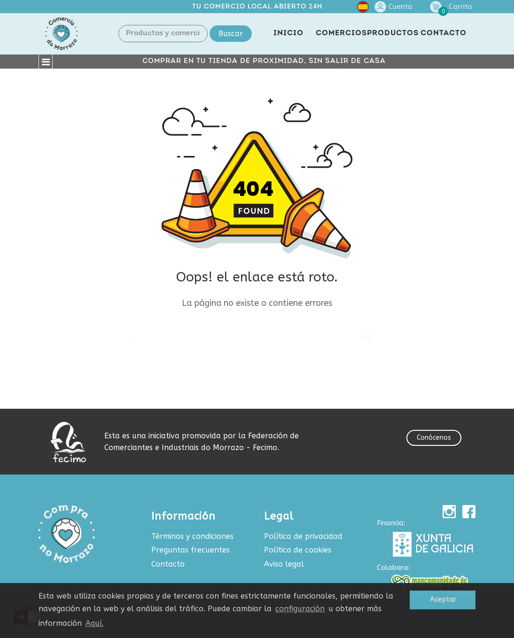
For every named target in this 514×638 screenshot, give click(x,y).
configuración (300, 608)
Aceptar (443, 600)
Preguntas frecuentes (190, 549)
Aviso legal (284, 564)
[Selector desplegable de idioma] (363, 8)
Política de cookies (297, 549)
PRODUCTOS (393, 33)
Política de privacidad (303, 536)
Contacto (168, 564)
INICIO (288, 33)
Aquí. (94, 623)
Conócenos (434, 438)
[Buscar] (257, 335)
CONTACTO (444, 33)
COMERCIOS (341, 33)
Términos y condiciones (192, 536)
